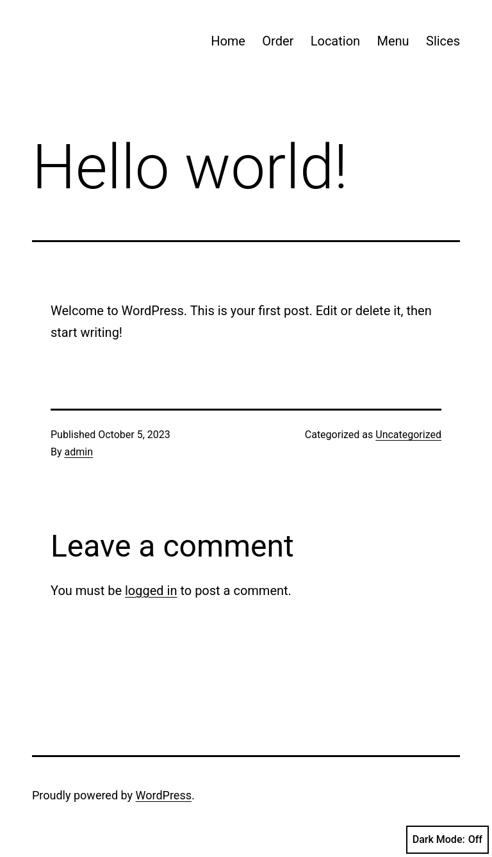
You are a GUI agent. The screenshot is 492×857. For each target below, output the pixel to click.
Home (228, 41)
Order (277, 41)
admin (79, 452)
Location (335, 41)
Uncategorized (408, 434)
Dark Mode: (447, 839)
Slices (443, 41)
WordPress (164, 795)
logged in (151, 590)
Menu (393, 41)
